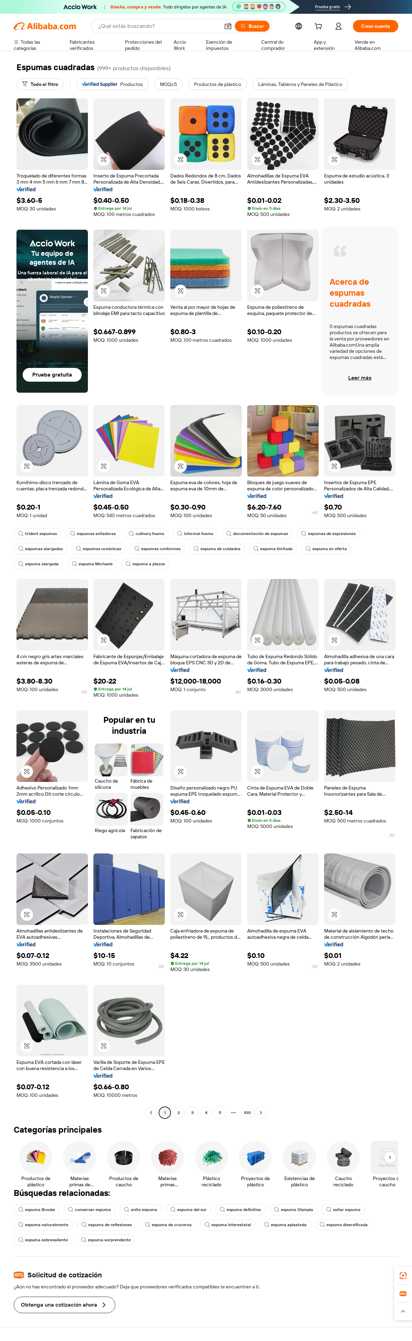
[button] (228, 26)
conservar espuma (89, 1209)
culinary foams (146, 533)
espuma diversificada (344, 1225)
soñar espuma (343, 1209)
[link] (403, 1276)
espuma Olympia (293, 1209)
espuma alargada (38, 564)
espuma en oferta (326, 549)
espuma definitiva (240, 1209)
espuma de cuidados (217, 549)
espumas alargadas (40, 549)
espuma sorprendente (106, 1240)
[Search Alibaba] (158, 26)
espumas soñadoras (93, 533)
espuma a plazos (145, 564)
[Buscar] (252, 26)
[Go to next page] (261, 1112)
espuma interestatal (228, 1225)
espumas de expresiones (328, 533)
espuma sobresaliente (43, 1240)
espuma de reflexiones (106, 1225)
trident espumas (37, 533)
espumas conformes (157, 549)
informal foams (195, 533)
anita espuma (140, 1209)
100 (247, 1112)
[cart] (319, 27)
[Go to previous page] (151, 1112)
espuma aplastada (285, 1225)
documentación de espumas (257, 533)
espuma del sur (188, 1209)
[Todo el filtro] (40, 84)
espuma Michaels (92, 564)
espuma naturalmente (43, 1225)
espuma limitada (273, 549)
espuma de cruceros (168, 1225)
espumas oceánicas (98, 549)
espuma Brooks (36, 1209)
